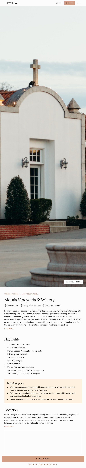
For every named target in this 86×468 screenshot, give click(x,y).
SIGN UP (69, 3)
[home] (11, 3)
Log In (59, 3)
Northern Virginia (30, 294)
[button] (78, 3)
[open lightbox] (73, 282)
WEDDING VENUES (11, 294)
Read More (9, 328)
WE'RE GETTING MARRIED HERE (43, 464)
